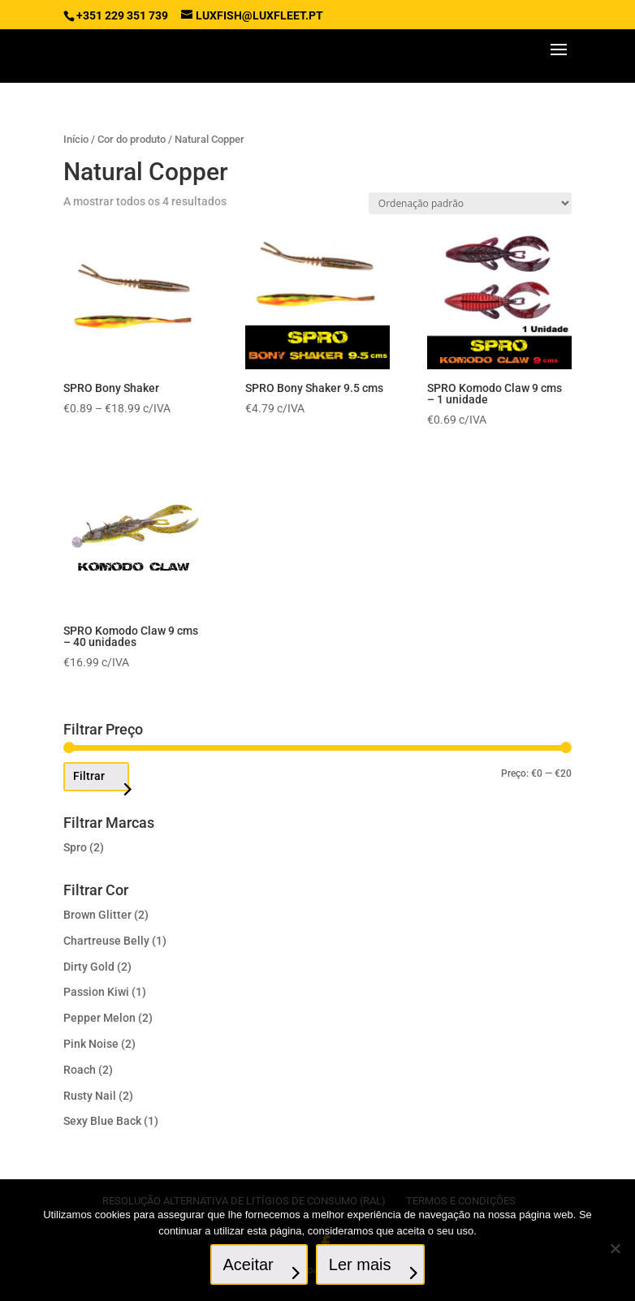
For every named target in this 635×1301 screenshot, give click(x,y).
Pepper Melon (99, 1017)
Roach (79, 1069)
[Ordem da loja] (470, 203)
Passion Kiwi (96, 991)
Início (76, 139)
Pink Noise (91, 1043)
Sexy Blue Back (102, 1120)
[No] (615, 1248)
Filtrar (89, 775)
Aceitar (248, 1264)
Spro (75, 847)
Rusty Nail (89, 1095)
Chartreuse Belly (106, 940)
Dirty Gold (88, 966)
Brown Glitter (97, 914)
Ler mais (360, 1264)
